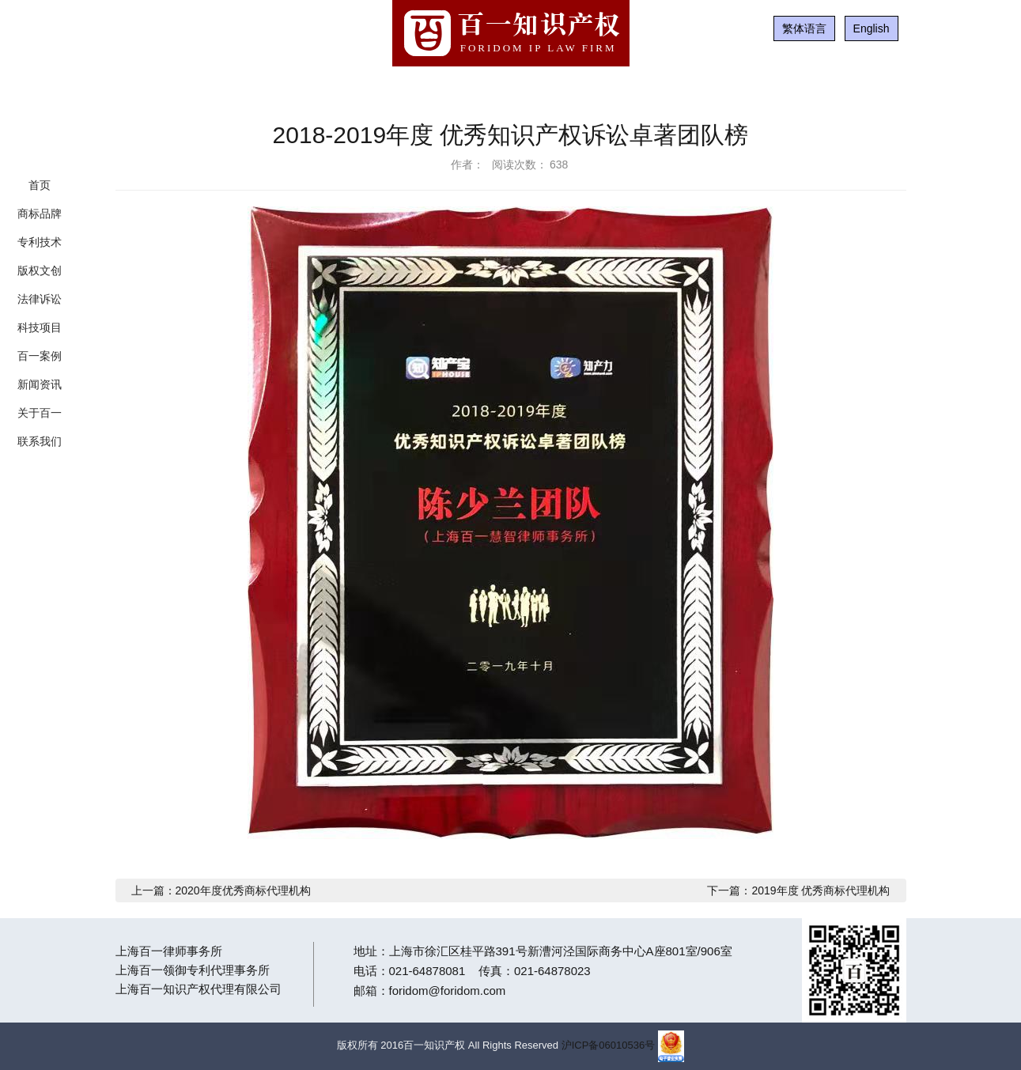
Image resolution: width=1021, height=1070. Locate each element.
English (871, 28)
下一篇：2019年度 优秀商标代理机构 (798, 890)
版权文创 (39, 270)
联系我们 (39, 441)
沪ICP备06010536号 (609, 1045)
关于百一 (39, 412)
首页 (39, 185)
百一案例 (39, 356)
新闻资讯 (39, 384)
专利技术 (39, 242)
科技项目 (39, 327)
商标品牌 (39, 213)
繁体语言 (804, 28)
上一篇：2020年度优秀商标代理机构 (221, 890)
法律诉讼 (39, 299)
